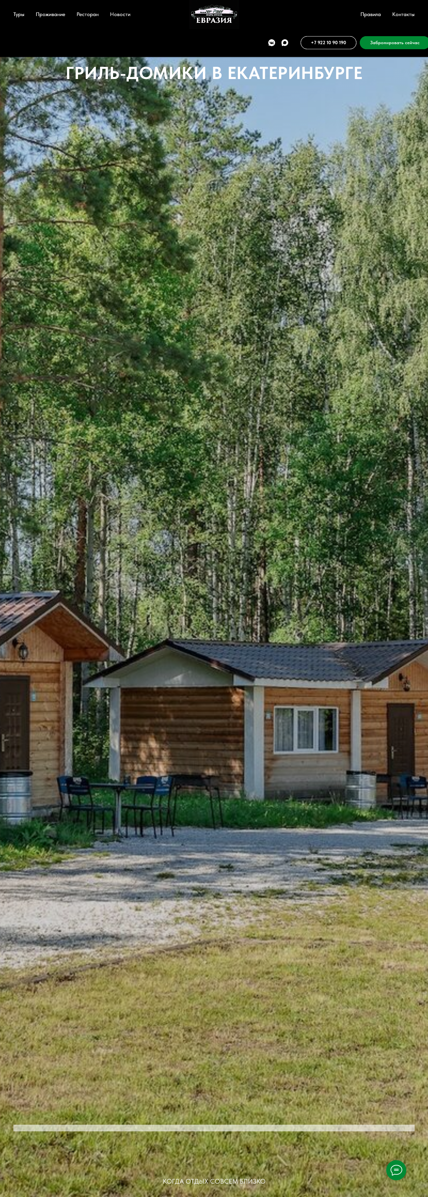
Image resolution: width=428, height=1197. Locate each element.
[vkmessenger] (256, 43)
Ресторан (88, 14)
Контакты (403, 14)
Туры (18, 14)
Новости (120, 14)
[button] (379, 43)
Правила (370, 14)
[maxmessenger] (269, 43)
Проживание (50, 14)
